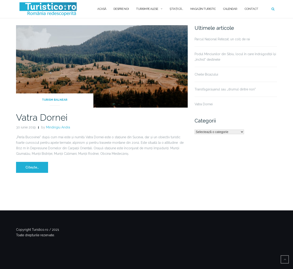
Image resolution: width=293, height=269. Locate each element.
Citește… (32, 167)
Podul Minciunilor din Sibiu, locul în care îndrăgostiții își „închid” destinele (235, 56)
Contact (251, 9)
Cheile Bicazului (206, 74)
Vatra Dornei (42, 117)
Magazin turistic (203, 9)
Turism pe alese (147, 9)
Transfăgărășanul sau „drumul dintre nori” (225, 89)
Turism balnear (54, 99)
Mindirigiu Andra (58, 127)
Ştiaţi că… (176, 9)
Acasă (101, 9)
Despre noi (121, 9)
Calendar (230, 9)
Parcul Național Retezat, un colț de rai (222, 39)
